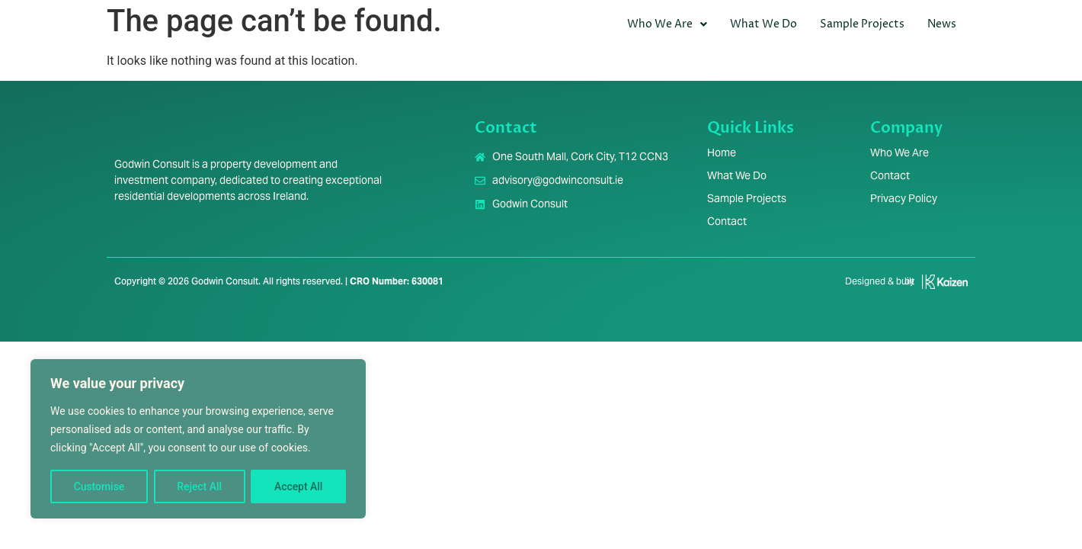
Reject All (199, 486)
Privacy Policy (903, 198)
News (941, 24)
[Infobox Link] (900, 288)
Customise (98, 486)
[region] (198, 439)
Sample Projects (862, 24)
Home (721, 152)
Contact (727, 221)
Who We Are (667, 24)
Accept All (298, 486)
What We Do (763, 24)
